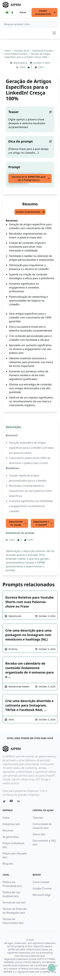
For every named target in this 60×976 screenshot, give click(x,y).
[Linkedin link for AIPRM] (19, 802)
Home (7, 50)
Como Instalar (41, 882)
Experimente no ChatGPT (42, 523)
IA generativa (11, 837)
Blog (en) (8, 863)
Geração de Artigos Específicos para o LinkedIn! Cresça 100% (27, 55)
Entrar (23, 12)
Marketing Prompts (42, 50)
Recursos (8, 830)
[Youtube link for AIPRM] (11, 802)
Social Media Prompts (16, 53)
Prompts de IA (22, 50)
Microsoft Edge (42, 895)
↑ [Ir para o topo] (51, 967)
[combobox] (30, 24)
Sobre (6, 817)
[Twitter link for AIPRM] (4, 801)
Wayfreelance (20, 62)
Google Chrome (42, 888)
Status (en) (39, 834)
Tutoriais (38, 817)
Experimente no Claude (17, 523)
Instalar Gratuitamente (45, 12)
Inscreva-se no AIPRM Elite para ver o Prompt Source (31, 178)
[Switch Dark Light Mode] (13, 12)
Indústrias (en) (11, 824)
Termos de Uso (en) (14, 902)
